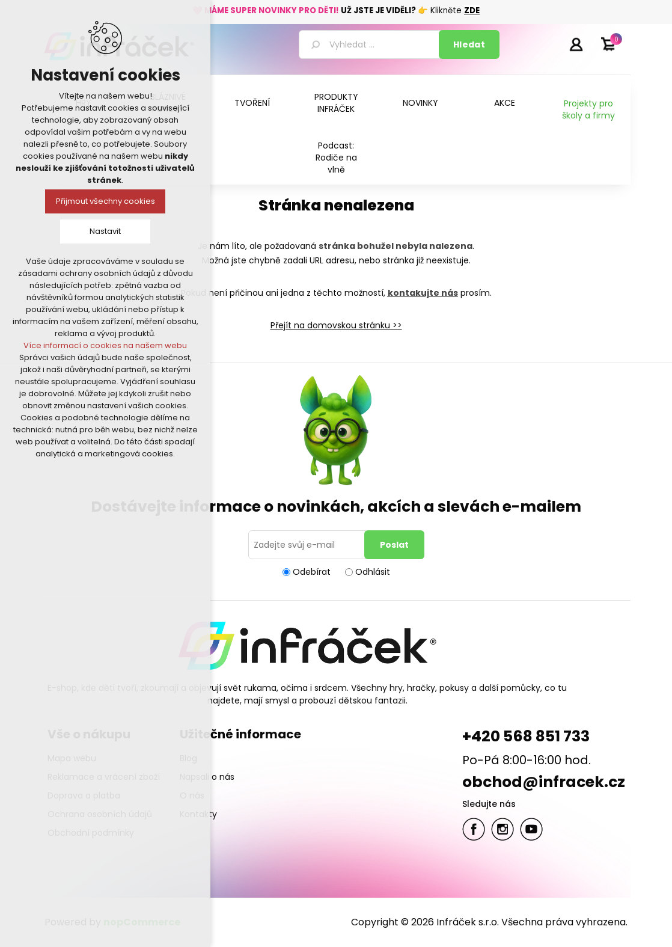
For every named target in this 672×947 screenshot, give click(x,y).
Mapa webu (71, 758)
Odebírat (312, 572)
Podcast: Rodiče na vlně (336, 157)
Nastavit (105, 231)
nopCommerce (141, 922)
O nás (192, 795)
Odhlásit (372, 572)
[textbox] (371, 44)
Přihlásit (576, 44)
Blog (188, 758)
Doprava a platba (83, 795)
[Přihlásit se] (308, 544)
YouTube (531, 829)
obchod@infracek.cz (543, 781)
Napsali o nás (207, 777)
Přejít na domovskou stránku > (333, 325)
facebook (473, 829)
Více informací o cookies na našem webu (105, 345)
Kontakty (198, 814)
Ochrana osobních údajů (99, 814)
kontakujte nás (423, 293)
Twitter (502, 829)
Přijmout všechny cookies (105, 201)
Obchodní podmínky (90, 833)
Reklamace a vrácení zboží (103, 777)
